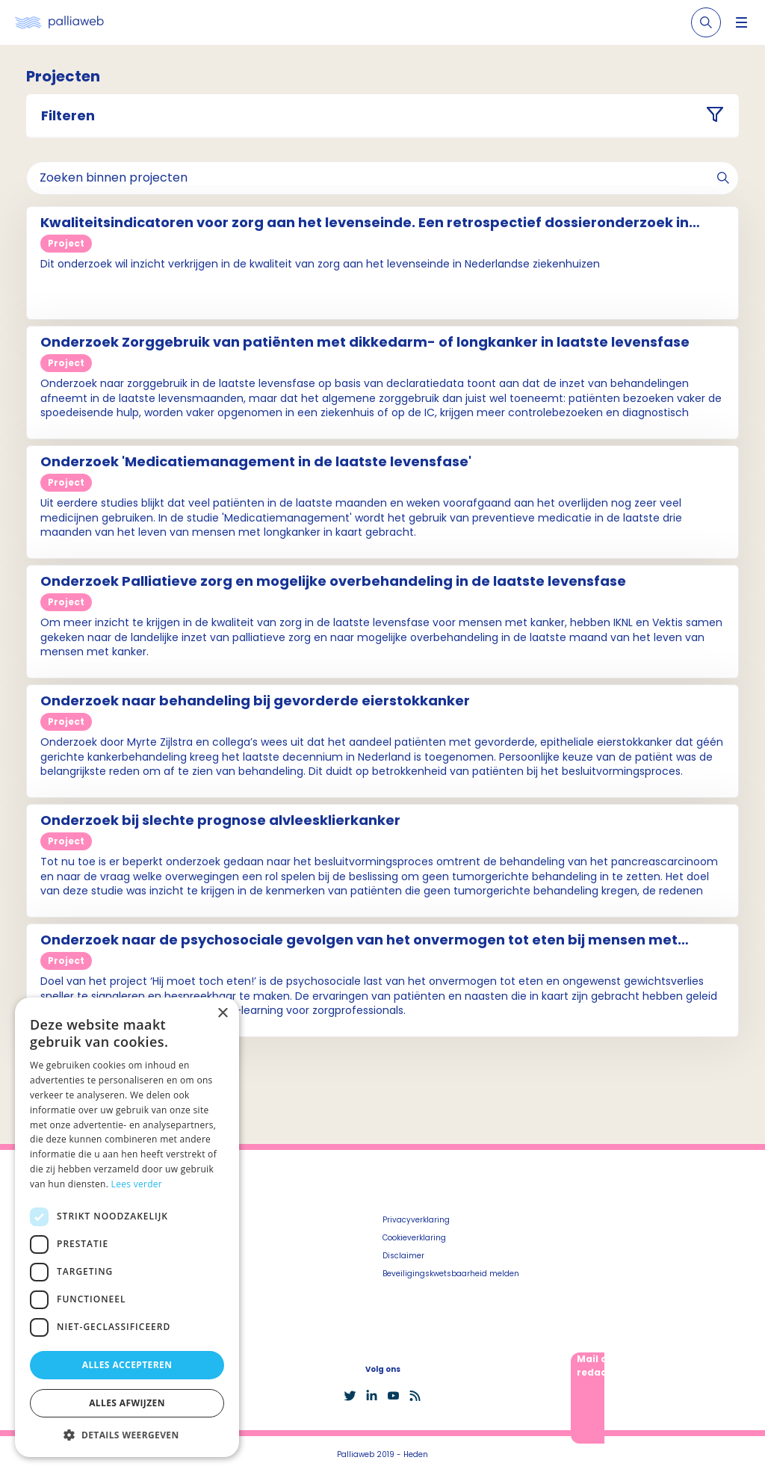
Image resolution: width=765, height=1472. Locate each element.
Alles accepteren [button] (127, 1364)
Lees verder (137, 1184)
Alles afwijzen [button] (127, 1403)
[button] (127, 1434)
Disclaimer (403, 1255)
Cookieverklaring (414, 1237)
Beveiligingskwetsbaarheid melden (450, 1273)
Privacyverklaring (416, 1219)
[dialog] (127, 1227)
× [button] (222, 1013)
